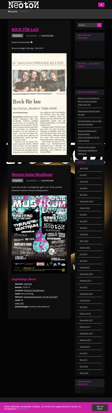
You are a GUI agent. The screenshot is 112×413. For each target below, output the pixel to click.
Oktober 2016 (85, 340)
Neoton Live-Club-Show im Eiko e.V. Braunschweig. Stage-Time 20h (88, 101)
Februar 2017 (85, 327)
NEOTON (28, 284)
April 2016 (84, 366)
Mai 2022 (83, 260)
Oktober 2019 (85, 280)
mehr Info (19, 303)
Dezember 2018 (86, 293)
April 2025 (84, 181)
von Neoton (31, 36)
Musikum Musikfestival (34, 290)
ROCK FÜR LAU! (25, 29)
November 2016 (86, 333)
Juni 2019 (83, 287)
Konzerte (17, 36)
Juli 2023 (83, 214)
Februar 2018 (85, 313)
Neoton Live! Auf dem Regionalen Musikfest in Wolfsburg (87, 150)
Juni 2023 (83, 221)
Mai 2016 (83, 360)
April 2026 (84, 168)
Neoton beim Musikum (32, 174)
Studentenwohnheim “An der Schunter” (40, 297)
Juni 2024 (83, 188)
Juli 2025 (83, 175)
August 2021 (85, 267)
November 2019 (86, 274)
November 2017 (86, 320)
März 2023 (84, 241)
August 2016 (85, 346)
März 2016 (84, 373)
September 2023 (86, 201)
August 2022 (85, 247)
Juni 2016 (83, 353)
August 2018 (85, 300)
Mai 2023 (83, 227)
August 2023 (85, 208)
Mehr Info (22, 409)
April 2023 (84, 234)
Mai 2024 (83, 194)
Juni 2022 (83, 254)
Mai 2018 (83, 307)
